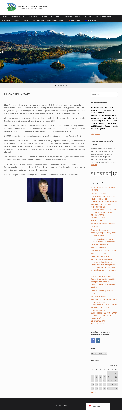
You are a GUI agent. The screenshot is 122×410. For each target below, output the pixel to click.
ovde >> (94, 165)
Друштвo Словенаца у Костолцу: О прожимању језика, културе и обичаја (104, 232)
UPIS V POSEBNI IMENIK (103, 16)
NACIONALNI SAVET (18, 16)
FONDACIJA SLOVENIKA (55, 20)
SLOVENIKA (6, 20)
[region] (61, 55)
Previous (3, 52)
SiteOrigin (64, 405)
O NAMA (5, 16)
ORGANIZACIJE (46, 16)
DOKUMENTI (33, 16)
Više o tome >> (97, 134)
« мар (93, 392)
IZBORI (26, 20)
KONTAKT (17, 20)
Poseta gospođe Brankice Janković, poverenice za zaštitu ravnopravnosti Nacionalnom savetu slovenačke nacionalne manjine (103, 281)
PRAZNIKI (68, 16)
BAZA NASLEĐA (38, 20)
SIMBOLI (58, 16)
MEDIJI (77, 16)
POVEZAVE (87, 16)
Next (119, 52)
